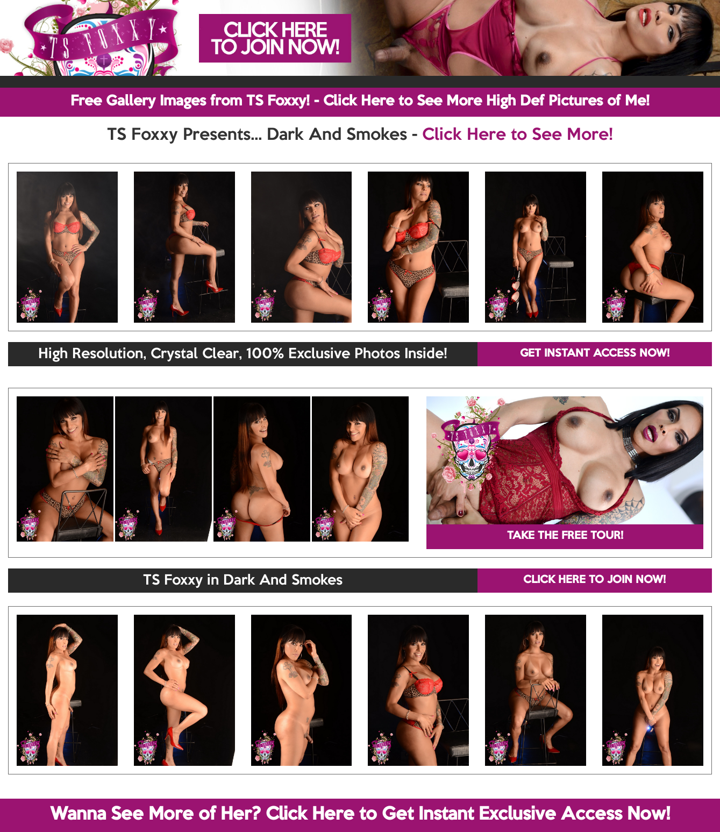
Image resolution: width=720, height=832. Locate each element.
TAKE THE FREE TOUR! (565, 536)
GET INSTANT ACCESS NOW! (594, 354)
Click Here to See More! (517, 135)
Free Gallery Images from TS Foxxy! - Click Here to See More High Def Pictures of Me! (360, 101)
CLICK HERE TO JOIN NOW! (594, 580)
